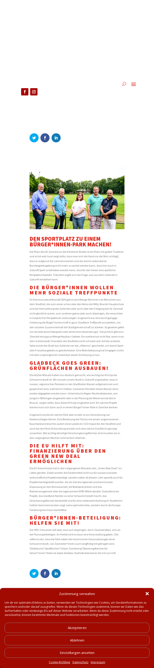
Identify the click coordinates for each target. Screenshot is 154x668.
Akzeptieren (77, 633)
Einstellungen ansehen (77, 658)
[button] (147, 599)
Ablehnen (77, 645)
